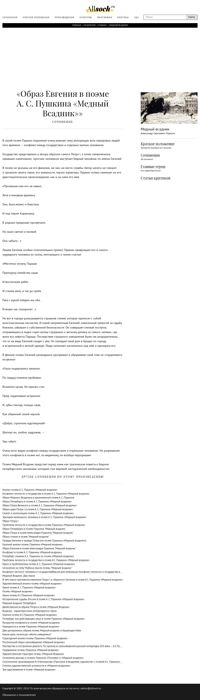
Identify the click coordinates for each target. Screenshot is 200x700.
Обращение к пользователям (19, 695)
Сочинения (89, 25)
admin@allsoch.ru (90, 688)
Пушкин (102, 25)
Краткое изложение (158, 144)
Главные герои (153, 167)
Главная (76, 25)
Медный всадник (118, 25)
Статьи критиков (155, 178)
